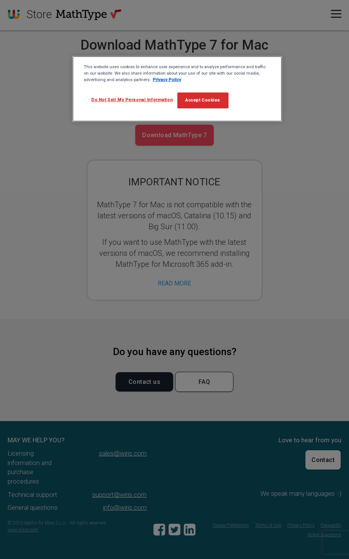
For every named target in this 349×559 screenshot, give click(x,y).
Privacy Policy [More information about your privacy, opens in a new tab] (167, 79)
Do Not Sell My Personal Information (132, 99)
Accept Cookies (202, 100)
